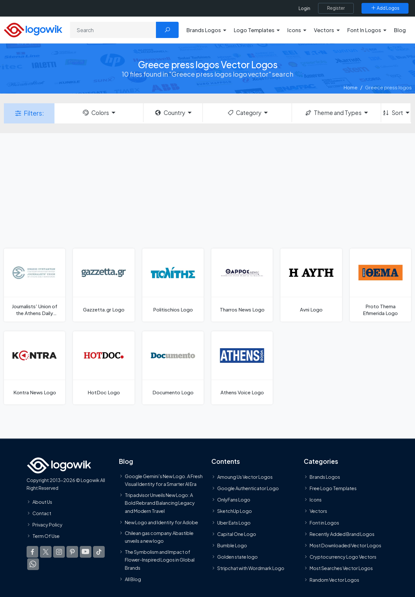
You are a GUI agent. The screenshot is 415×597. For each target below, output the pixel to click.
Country (169, 112)
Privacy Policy (47, 524)
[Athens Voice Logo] (242, 367)
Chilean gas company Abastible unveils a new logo (159, 537)
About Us (42, 502)
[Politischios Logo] (173, 285)
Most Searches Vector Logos (341, 568)
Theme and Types (333, 112)
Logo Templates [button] (254, 30)
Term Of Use (46, 536)
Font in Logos (324, 523)
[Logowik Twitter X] (46, 552)
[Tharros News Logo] (242, 285)
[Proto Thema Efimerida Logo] (380, 285)
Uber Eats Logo (234, 523)
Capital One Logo (236, 534)
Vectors (318, 511)
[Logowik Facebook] (32, 552)
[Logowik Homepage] (33, 29)
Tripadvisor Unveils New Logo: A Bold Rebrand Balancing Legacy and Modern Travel (160, 503)
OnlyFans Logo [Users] (233, 499)
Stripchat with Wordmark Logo (250, 568)
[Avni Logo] (311, 285)
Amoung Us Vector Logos (245, 477)
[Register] (336, 8)
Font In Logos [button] (364, 30)
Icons (316, 499)
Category (244, 112)
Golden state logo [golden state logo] (237, 557)
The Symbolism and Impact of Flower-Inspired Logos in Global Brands (160, 560)
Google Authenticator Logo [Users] (248, 488)
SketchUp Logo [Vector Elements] (234, 511)
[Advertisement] (207, 190)
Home (351, 87)
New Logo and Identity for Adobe (161, 522)
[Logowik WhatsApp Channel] (33, 564)
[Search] (113, 30)
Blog (400, 30)
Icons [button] (294, 30)
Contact (41, 513)
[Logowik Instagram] (59, 552)
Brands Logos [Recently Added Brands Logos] (325, 477)
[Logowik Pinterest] (72, 552)
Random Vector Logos (334, 580)
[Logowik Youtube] (85, 552)
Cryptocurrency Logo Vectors (343, 557)
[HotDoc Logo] (103, 367)
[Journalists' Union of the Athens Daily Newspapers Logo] (34, 285)
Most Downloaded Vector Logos (345, 545)
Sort (392, 112)
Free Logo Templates (333, 488)
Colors (95, 112)
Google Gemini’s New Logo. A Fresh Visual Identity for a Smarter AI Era (164, 480)
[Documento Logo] (173, 367)
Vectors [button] (324, 30)
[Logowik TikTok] (99, 552)
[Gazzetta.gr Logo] (103, 285)
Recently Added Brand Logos (342, 534)
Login (304, 8)
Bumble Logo (232, 545)
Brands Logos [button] (203, 30)
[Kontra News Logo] (34, 367)
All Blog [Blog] (133, 579)
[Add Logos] (385, 8)
